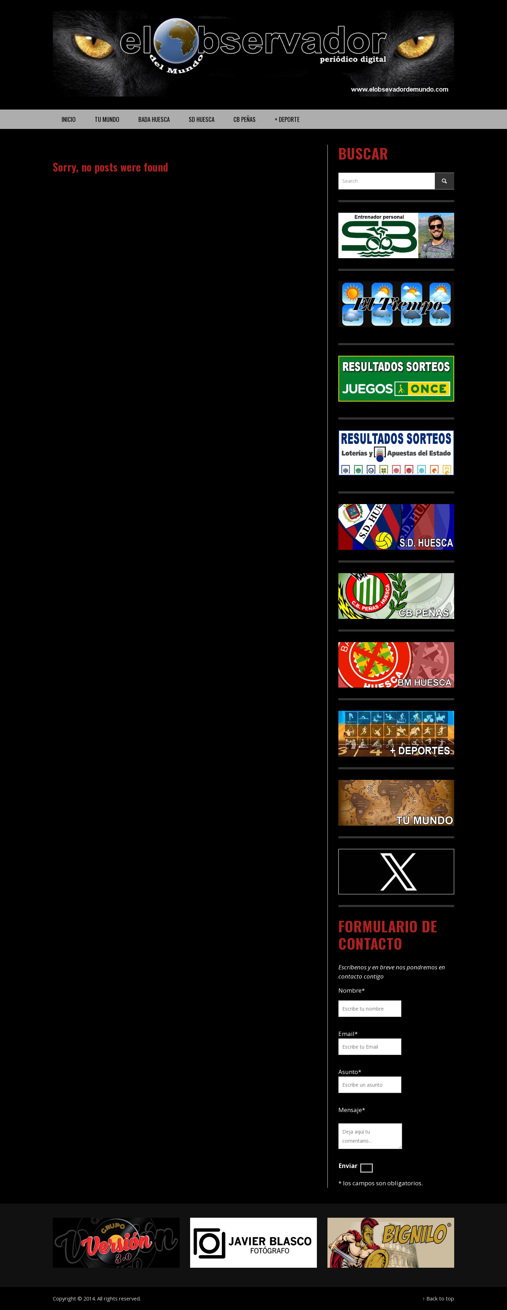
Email (346, 1034)
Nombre (351, 990)
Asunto (349, 1072)
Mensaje (351, 1110)
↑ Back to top (438, 1298)
